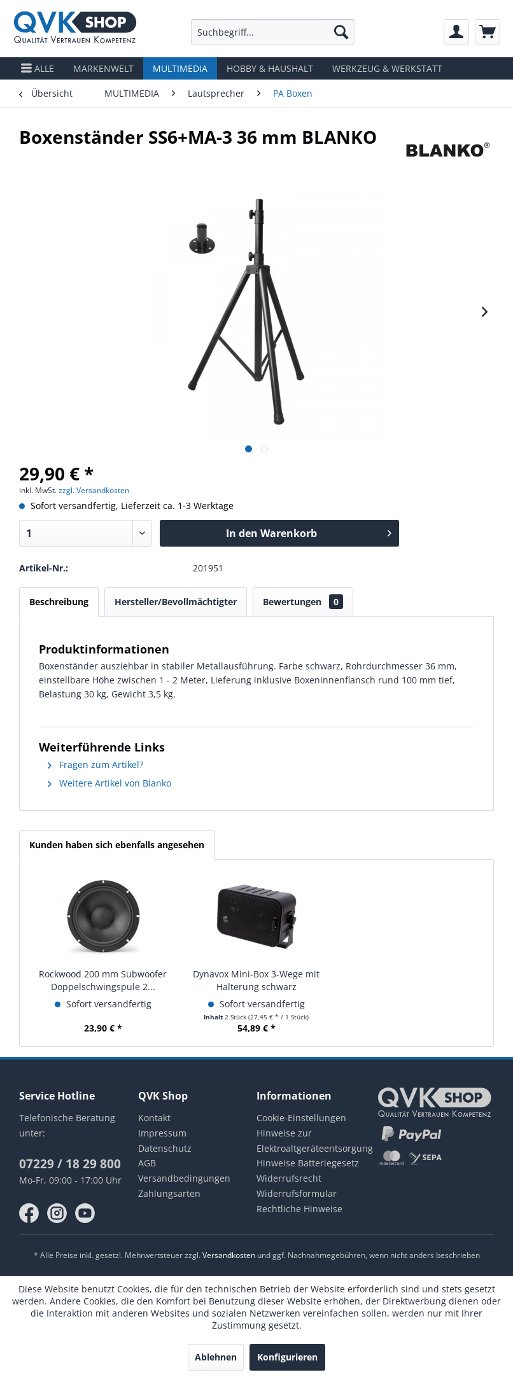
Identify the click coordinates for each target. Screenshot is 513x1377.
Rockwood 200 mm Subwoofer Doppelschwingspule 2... (103, 980)
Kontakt (154, 1118)
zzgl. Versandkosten (94, 490)
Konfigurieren (287, 1357)
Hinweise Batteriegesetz (307, 1163)
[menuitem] (273, 32)
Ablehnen (216, 1357)
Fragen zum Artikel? (95, 764)
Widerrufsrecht (288, 1178)
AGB (147, 1163)
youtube (85, 1213)
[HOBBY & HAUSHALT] (270, 68)
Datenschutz (165, 1148)
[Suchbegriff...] (273, 32)
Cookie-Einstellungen (301, 1118)
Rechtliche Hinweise (299, 1209)
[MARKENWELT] (103, 68)
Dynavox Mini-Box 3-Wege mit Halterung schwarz (256, 980)
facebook (29, 1213)
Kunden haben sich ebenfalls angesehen (116, 845)
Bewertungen (303, 601)
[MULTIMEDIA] (180, 68)
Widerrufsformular (296, 1193)
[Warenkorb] (487, 32)
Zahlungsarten (169, 1193)
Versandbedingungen (184, 1178)
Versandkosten (228, 1255)
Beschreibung (58, 602)
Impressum (162, 1133)
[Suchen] (341, 32)
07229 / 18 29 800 (70, 1164)
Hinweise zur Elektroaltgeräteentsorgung (314, 1140)
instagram (57, 1213)
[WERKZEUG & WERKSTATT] (387, 68)
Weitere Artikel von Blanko (109, 783)
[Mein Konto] (456, 32)
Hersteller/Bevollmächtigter (176, 602)
